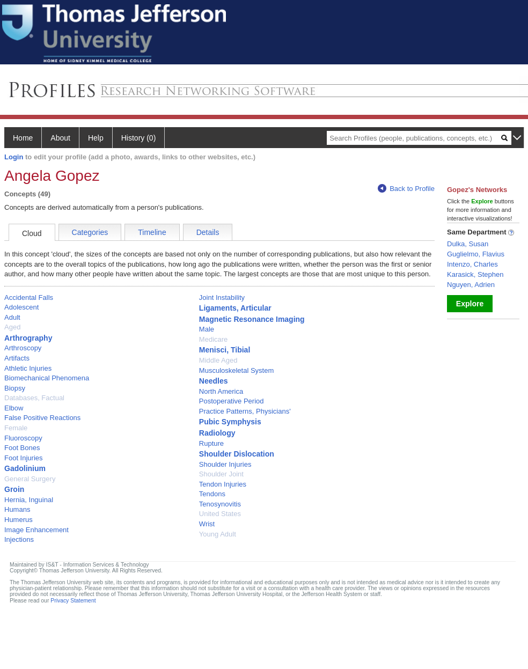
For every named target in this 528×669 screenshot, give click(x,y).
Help (96, 138)
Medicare (213, 339)
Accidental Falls (28, 297)
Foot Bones (22, 448)
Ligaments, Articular (235, 308)
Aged (12, 327)
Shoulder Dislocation (236, 454)
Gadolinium (25, 468)
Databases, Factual (34, 398)
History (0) (138, 138)
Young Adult (217, 534)
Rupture (211, 443)
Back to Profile (406, 189)
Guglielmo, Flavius (475, 254)
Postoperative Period (231, 401)
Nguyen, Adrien (471, 285)
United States (220, 514)
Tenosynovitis (220, 504)
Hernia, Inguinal (28, 500)
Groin (14, 489)
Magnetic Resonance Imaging (252, 319)
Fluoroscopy (23, 438)
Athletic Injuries (28, 368)
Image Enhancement (36, 530)
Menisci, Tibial (224, 349)
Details (207, 232)
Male (206, 329)
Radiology (217, 433)
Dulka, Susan (467, 244)
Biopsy (14, 388)
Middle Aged (218, 360)
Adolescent (21, 307)
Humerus (18, 520)
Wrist (207, 524)
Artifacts (17, 358)
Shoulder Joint (221, 474)
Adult (12, 317)
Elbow (13, 408)
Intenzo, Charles (472, 264)
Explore (469, 303)
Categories (90, 232)
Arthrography (28, 338)
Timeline (152, 232)
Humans (17, 509)
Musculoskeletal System (236, 370)
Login (13, 157)
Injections (19, 539)
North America (221, 391)
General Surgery (29, 479)
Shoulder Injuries (225, 464)
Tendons (212, 494)
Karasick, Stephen (475, 274)
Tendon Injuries (222, 484)
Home (23, 138)
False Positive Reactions (42, 418)
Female (15, 428)
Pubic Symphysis (230, 421)
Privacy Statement (73, 601)
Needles (213, 381)
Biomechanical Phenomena (46, 378)
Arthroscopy (22, 348)
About (60, 138)
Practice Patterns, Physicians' (245, 411)
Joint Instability (222, 297)
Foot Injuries (23, 458)
